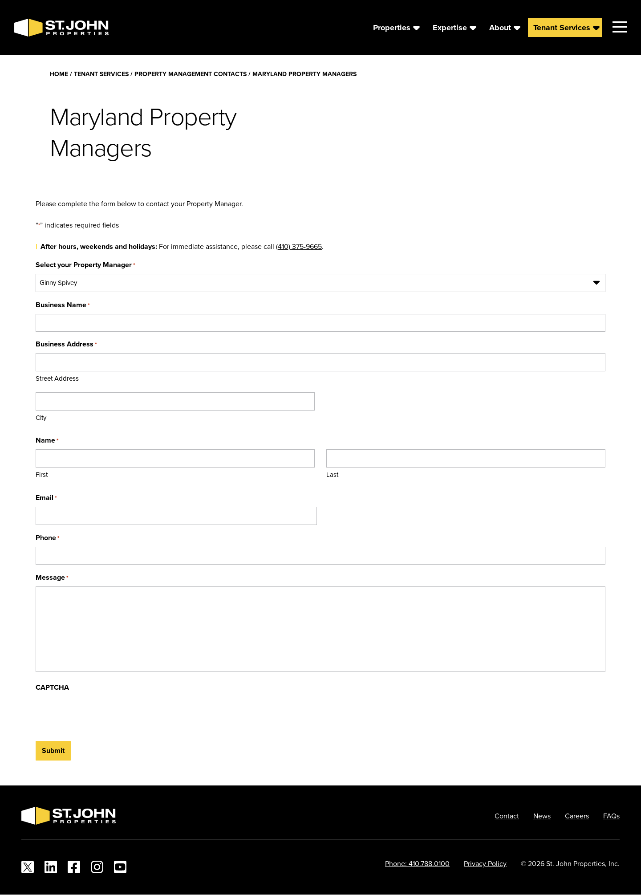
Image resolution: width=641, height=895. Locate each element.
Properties (391, 27)
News (542, 816)
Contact (507, 816)
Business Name (63, 305)
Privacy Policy (485, 863)
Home (59, 73)
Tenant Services (561, 27)
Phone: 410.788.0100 (417, 863)
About (500, 27)
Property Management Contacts (190, 73)
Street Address (57, 378)
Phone (48, 538)
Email (46, 497)
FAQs (611, 816)
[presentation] (103, 713)
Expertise (450, 27)
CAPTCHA (52, 687)
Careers (577, 816)
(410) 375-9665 (299, 246)
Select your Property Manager (85, 265)
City (41, 417)
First (42, 474)
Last (332, 474)
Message (52, 577)
